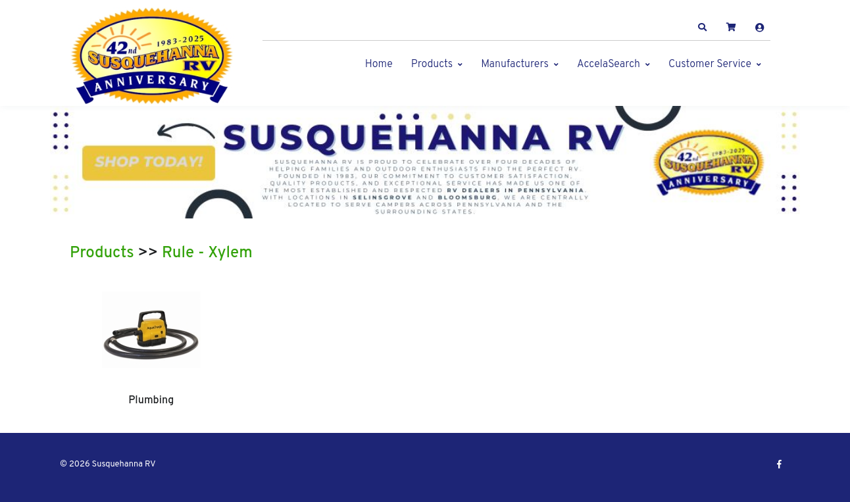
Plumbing (151, 400)
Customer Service (709, 64)
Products (432, 64)
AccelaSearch (608, 64)
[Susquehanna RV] (152, 56)
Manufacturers (515, 64)
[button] (702, 27)
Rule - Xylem (207, 253)
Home (379, 64)
